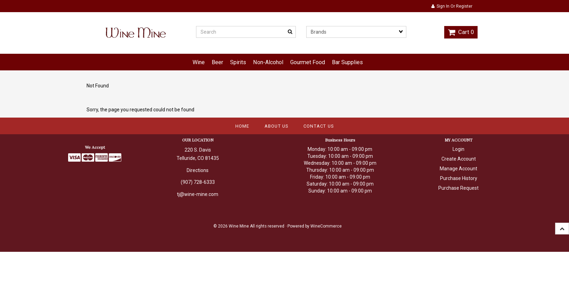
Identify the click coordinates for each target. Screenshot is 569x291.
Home (242, 126)
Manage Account (458, 168)
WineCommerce (326, 226)
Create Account (458, 159)
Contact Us (318, 126)
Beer (217, 62)
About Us (276, 126)
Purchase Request (458, 188)
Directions (198, 170)
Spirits (238, 62)
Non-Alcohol (268, 62)
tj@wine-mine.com (197, 194)
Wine (199, 62)
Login (458, 149)
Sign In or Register (451, 6)
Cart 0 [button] (461, 31)
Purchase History (458, 178)
